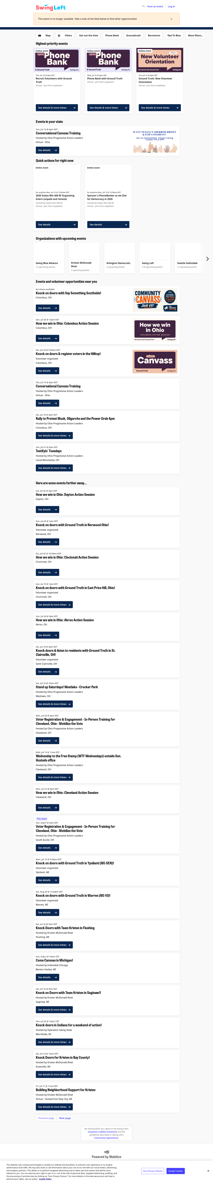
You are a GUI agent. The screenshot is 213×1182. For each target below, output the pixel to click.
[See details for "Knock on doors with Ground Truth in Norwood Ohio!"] (106, 533)
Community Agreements (106, 1137)
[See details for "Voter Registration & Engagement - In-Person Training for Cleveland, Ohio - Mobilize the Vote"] (106, 729)
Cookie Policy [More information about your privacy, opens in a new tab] (45, 1179)
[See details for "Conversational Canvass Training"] (106, 141)
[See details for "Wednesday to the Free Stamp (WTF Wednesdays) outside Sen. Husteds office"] (106, 766)
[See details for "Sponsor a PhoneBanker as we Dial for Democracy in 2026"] (108, 197)
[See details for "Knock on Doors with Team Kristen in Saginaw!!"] (106, 1000)
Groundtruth (133, 35)
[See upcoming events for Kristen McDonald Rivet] (84, 258)
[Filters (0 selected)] (64, 35)
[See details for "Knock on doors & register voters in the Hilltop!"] (106, 362)
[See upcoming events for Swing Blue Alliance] (48, 258)
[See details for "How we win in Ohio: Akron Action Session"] (106, 627)
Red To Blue (174, 35)
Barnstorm (154, 35)
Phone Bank (112, 35)
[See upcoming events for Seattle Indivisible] (190, 258)
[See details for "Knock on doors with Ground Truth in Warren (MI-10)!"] (106, 903)
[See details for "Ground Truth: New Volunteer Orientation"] (159, 81)
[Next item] (208, 259)
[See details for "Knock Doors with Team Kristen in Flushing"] (106, 936)
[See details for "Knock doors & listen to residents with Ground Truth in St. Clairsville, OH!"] (106, 660)
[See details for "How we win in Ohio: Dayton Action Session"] (106, 501)
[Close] (208, 1171)
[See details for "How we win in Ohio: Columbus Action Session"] (106, 330)
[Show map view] (44, 35)
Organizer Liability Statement (102, 1131)
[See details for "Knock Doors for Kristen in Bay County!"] (106, 1065)
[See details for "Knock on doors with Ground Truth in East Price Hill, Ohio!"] (106, 596)
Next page (65, 1118)
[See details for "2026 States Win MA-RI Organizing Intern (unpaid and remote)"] (56, 197)
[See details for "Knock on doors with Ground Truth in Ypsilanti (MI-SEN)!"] (106, 871)
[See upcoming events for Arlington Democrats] (119, 258)
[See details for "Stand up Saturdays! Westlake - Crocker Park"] (106, 695)
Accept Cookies (176, 1171)
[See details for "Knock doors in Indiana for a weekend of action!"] (106, 1033)
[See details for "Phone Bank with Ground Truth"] (108, 81)
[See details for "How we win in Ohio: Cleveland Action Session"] (106, 799)
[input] (149, 6)
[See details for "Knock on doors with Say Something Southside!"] (106, 300)
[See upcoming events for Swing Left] (155, 258)
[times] (171, 18)
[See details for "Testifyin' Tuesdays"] (106, 459)
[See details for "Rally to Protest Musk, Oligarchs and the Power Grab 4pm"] (106, 426)
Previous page (46, 1118)
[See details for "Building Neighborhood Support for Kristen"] (106, 1098)
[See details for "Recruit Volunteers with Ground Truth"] (56, 81)
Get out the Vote (88, 35)
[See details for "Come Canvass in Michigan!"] (106, 968)
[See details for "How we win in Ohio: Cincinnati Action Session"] (106, 564)
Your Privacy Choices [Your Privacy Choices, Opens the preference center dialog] (152, 1171)
